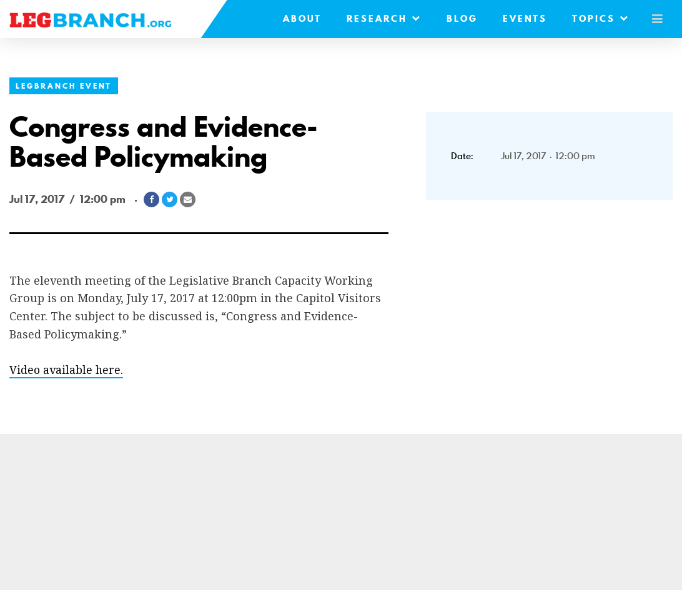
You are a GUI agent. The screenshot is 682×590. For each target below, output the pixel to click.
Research (380, 18)
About (299, 18)
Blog (459, 18)
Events (522, 18)
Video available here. (66, 369)
